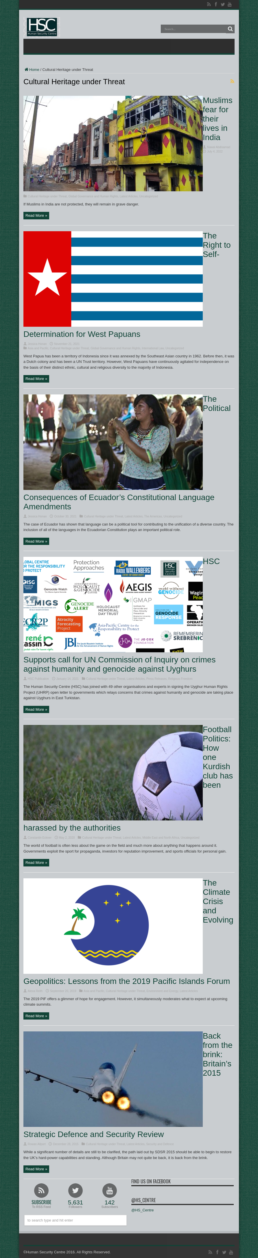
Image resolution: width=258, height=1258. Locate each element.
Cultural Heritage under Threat (47, 196)
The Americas (153, 516)
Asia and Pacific (38, 348)
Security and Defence (160, 1144)
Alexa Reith (35, 991)
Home (31, 69)
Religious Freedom (180, 678)
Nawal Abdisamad (218, 147)
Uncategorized (148, 196)
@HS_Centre (143, 1200)
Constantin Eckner (39, 837)
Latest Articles (129, 196)
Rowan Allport (37, 1144)
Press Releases (156, 678)
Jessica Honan (37, 344)
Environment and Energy (162, 991)
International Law (153, 348)
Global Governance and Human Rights (93, 196)
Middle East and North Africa (161, 837)
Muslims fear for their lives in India (218, 119)
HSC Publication (38, 678)
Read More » (36, 215)
